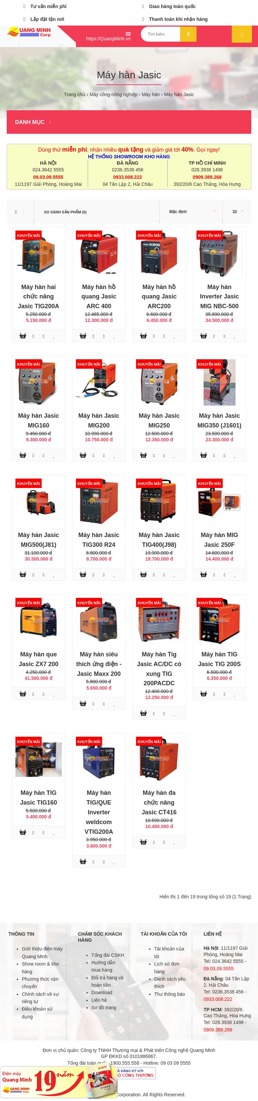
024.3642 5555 (48, 169)
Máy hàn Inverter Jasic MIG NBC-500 (219, 297)
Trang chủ (74, 94)
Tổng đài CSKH (107, 955)
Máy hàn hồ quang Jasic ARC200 (159, 297)
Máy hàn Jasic (179, 94)
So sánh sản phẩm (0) (65, 212)
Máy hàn (151, 94)
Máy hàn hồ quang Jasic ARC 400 (98, 297)
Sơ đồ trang (103, 1007)
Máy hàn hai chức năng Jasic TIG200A (38, 297)
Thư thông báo (169, 994)
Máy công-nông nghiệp (114, 94)
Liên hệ (99, 1000)
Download (101, 992)
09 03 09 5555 (176, 1063)
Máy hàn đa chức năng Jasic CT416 (159, 802)
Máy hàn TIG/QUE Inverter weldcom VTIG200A (99, 812)
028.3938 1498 (207, 169)
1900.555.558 (125, 1063)
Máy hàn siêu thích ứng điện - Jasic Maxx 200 (99, 664)
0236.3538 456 (127, 169)
